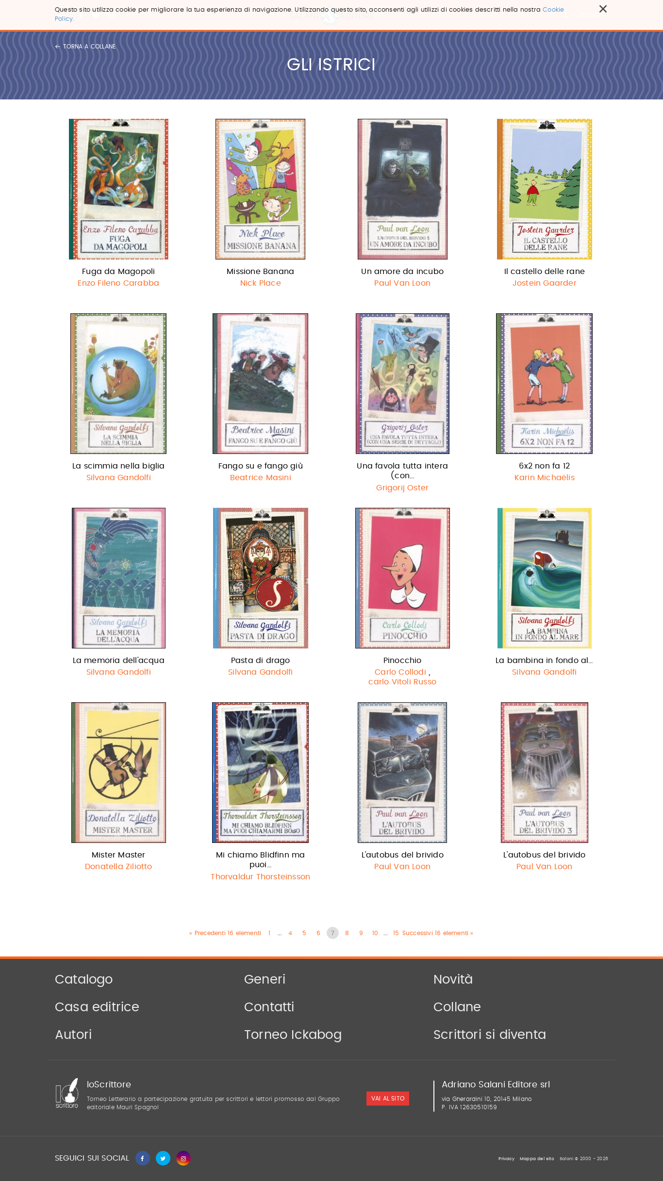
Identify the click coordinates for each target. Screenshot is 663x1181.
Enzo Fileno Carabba (118, 283)
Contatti (269, 1007)
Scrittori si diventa (489, 1035)
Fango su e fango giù (260, 466)
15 (396, 933)
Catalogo (84, 979)
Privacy (506, 1159)
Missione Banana (260, 271)
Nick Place (260, 283)
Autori (73, 1035)
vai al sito (387, 1098)
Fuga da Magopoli (118, 271)
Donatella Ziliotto (118, 867)
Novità (453, 979)
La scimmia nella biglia (118, 466)
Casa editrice (97, 1007)
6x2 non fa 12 (544, 466)
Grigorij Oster (402, 488)
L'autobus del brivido (403, 855)
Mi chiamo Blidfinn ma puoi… (260, 860)
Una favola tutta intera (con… (402, 471)
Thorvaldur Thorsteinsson (260, 877)
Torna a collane (85, 46)
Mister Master (119, 855)
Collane (457, 1007)
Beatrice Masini (260, 478)
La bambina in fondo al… (545, 660)
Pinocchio (402, 660)
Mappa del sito (537, 1159)
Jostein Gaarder (545, 283)
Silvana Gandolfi (118, 478)
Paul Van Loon (402, 283)
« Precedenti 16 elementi (225, 933)
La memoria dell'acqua (119, 660)
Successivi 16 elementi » (438, 933)
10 (375, 933)
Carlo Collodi (400, 672)
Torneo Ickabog (293, 1035)
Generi (264, 979)
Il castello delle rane (544, 271)
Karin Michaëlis (544, 478)
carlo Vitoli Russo (402, 682)
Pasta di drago (260, 660)
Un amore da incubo (402, 271)
